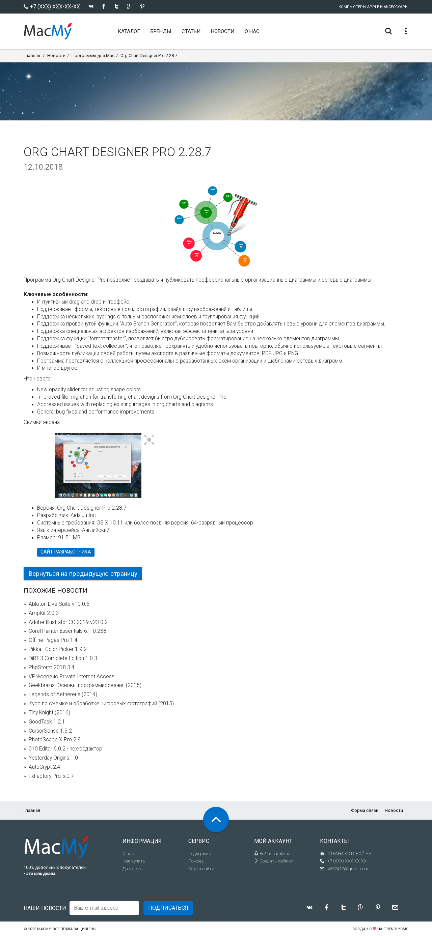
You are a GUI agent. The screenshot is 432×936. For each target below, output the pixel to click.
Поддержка (199, 853)
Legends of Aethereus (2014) (63, 694)
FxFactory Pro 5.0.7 (51, 776)
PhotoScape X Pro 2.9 (55, 740)
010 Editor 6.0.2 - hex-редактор (65, 749)
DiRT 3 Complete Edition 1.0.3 (63, 658)
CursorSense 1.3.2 (50, 731)
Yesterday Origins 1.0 (53, 758)
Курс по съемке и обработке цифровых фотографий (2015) (101, 704)
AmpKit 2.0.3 (44, 613)
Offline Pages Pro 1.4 (53, 640)
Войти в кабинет (273, 853)
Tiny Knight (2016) (49, 713)
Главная (32, 55)
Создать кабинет (274, 860)
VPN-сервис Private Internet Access (71, 677)
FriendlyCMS (395, 929)
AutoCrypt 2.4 (44, 767)
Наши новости (45, 908)
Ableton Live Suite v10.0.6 (59, 604)
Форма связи (364, 810)
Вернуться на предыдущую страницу (82, 573)
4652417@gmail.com (347, 868)
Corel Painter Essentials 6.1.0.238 (67, 631)
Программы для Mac (93, 55)
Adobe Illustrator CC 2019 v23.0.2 (68, 622)
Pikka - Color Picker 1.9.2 (58, 649)
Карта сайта (201, 868)
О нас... (130, 853)
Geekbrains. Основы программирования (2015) (85, 685)
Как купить (134, 860)
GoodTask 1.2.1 (47, 722)
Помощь (196, 860)
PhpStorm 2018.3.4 (52, 667)
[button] (149, 440)
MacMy (44, 929)
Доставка (132, 868)
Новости (56, 55)
